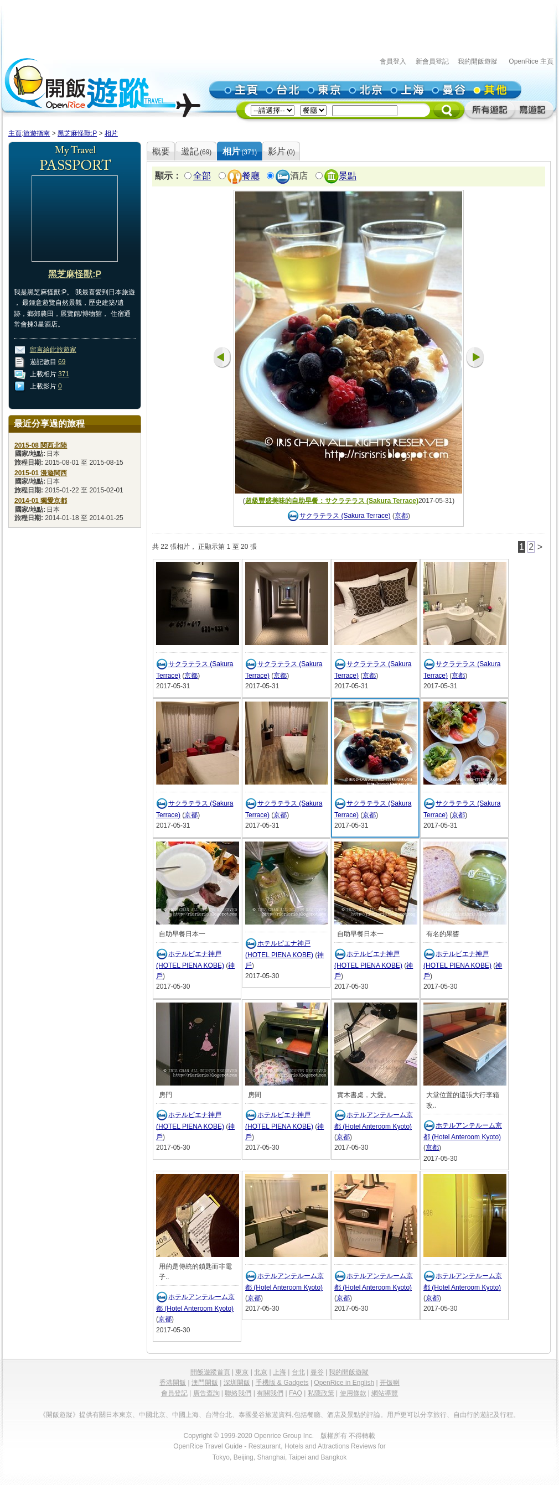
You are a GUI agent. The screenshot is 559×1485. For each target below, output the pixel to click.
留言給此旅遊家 (53, 350)
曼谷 (317, 1372)
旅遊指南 (36, 133)
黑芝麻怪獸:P (77, 133)
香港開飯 (172, 1383)
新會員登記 (432, 61)
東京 (242, 1372)
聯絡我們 (238, 1393)
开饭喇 (390, 1383)
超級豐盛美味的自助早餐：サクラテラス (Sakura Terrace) (331, 501)
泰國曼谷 (252, 1415)
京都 (401, 516)
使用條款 (353, 1393)
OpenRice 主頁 (531, 61)
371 (63, 374)
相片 (111, 133)
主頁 (15, 133)
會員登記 (174, 1393)
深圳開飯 (237, 1383)
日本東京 (119, 1415)
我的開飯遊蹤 (478, 61)
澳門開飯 (204, 1383)
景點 (347, 176)
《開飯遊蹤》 (59, 1415)
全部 (202, 176)
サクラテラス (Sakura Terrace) (344, 516)
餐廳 (251, 176)
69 (61, 362)
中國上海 (185, 1415)
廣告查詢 (206, 1393)
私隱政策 (321, 1393)
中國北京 (152, 1415)
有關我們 (270, 1393)
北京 (260, 1372)
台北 (298, 1372)
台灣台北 (218, 1415)
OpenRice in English (344, 1383)
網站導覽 (384, 1393)
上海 (279, 1372)
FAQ (295, 1393)
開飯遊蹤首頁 (210, 1372)
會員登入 (393, 61)
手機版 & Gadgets (282, 1383)
